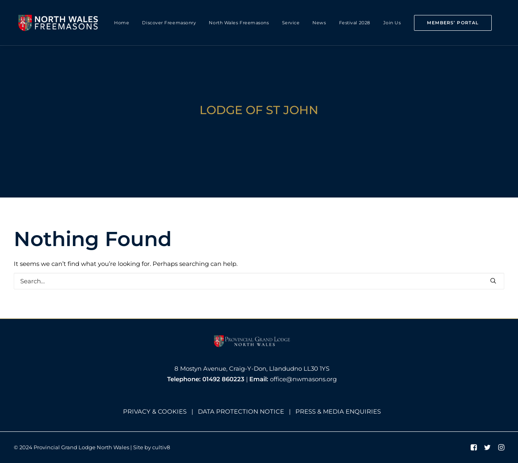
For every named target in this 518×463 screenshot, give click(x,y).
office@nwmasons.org (303, 379)
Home (121, 22)
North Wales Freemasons (239, 22)
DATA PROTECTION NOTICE (241, 411)
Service (291, 22)
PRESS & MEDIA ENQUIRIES (338, 411)
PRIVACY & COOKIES (155, 411)
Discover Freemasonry (169, 22)
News (319, 22)
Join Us (392, 22)
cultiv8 (161, 447)
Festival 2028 (354, 22)
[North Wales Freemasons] (58, 22)
